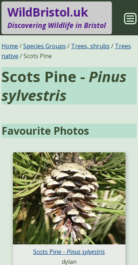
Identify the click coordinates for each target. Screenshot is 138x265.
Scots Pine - (69, 252)
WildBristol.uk (56, 17)
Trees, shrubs (90, 46)
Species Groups (44, 46)
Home (9, 46)
